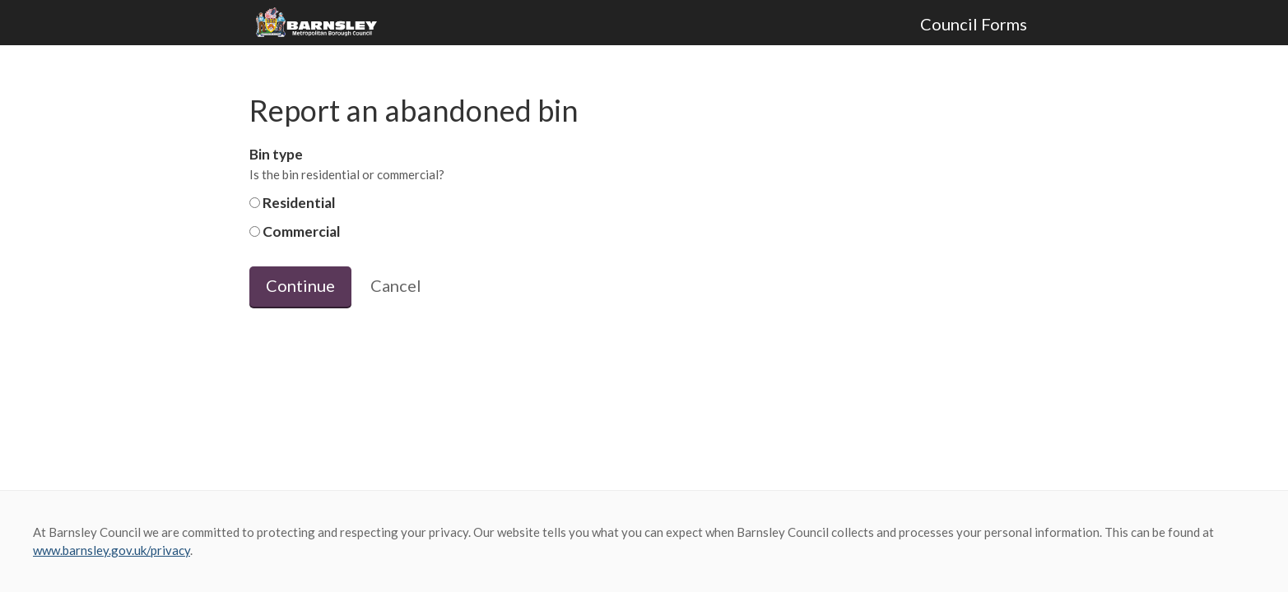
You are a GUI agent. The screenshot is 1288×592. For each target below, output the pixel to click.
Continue (300, 285)
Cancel (395, 285)
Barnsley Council (322, 23)
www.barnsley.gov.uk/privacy (111, 550)
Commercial (295, 231)
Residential (292, 202)
